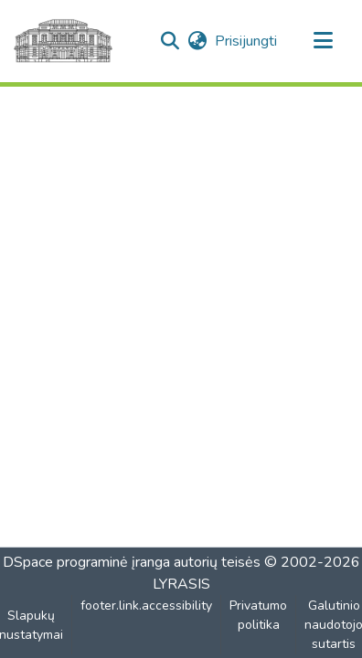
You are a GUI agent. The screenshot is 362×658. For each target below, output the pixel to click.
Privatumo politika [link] (258, 615)
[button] (169, 41)
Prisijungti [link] (247, 41)
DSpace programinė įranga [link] (86, 562)
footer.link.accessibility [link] (146, 605)
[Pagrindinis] (63, 41)
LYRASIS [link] (181, 584)
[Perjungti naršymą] (322, 41)
